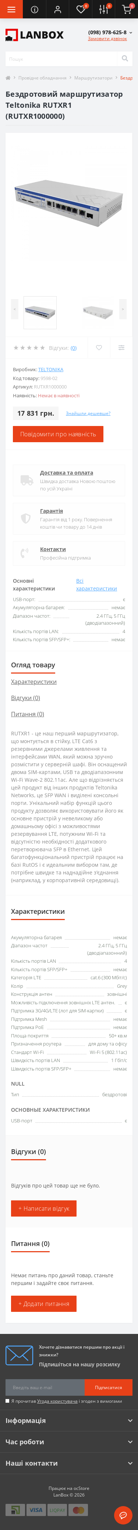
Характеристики (34, 682)
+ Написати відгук (43, 1208)
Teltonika (50, 369)
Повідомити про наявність (58, 434)
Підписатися (108, 1387)
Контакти (53, 549)
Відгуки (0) (25, 698)
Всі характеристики (96, 584)
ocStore (81, 1488)
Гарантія (51, 510)
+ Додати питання (43, 1304)
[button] (57, 9)
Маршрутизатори (93, 78)
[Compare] (121, 347)
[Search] (124, 59)
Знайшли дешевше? (88, 413)
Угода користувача (57, 1401)
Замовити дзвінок (107, 38)
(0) (74, 347)
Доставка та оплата (66, 472)
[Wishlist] (99, 347)
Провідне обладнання (42, 78)
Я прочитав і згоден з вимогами (66, 1401)
